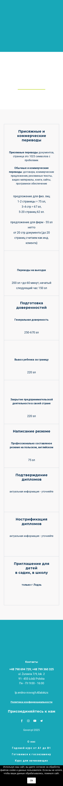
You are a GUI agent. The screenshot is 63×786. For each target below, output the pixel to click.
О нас (31, 741)
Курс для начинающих (31, 760)
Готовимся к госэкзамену (31, 754)
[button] (31, 702)
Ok (31, 780)
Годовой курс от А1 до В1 (31, 748)
